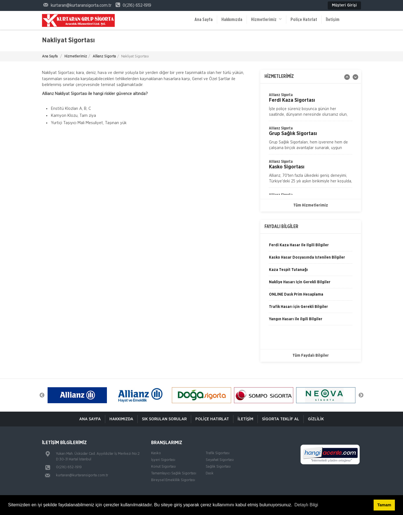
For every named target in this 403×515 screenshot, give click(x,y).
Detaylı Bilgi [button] (306, 504)
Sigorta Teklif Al (280, 419)
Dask (210, 473)
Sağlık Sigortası (218, 466)
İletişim (332, 19)
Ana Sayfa (204, 19)
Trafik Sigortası (217, 453)
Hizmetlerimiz (266, 19)
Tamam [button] (384, 505)
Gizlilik (316, 419)
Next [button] (361, 395)
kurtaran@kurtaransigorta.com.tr (82, 475)
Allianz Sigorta (104, 56)
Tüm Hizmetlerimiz (310, 205)
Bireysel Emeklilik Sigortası (173, 480)
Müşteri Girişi (344, 5)
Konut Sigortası (163, 466)
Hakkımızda (231, 19)
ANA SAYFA (90, 419)
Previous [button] (42, 395)
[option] (311, 139)
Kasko (156, 453)
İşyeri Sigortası (163, 460)
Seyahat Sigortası (220, 460)
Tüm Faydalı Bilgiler (310, 356)
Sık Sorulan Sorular (164, 419)
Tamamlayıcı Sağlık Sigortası (173, 473)
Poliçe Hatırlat (303, 19)
